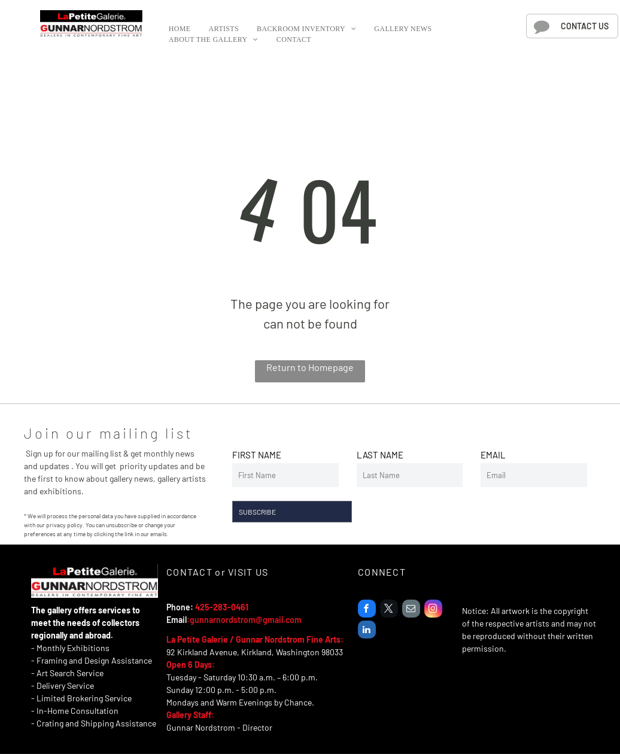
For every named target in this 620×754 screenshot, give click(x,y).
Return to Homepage (310, 367)
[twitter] (389, 610)
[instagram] (433, 610)
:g (190, 620)
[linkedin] (367, 631)
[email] (411, 610)
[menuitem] (180, 28)
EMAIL (493, 454)
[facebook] (367, 610)
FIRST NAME (256, 454)
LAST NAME (380, 454)
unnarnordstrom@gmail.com (248, 620)
